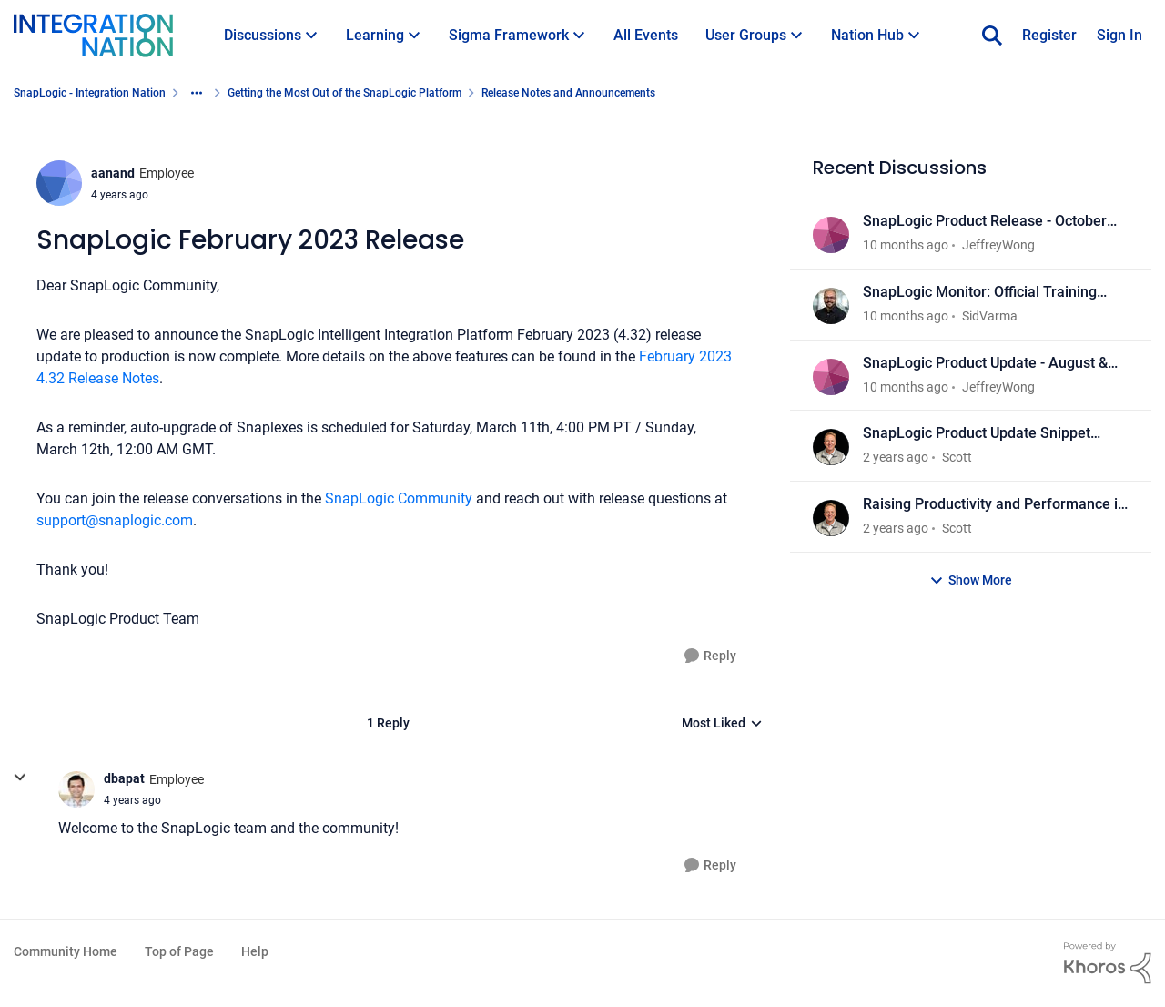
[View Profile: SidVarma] (831, 306)
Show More (970, 580)
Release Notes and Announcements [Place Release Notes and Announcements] (568, 92)
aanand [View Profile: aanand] (113, 173)
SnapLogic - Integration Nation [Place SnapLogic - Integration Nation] (90, 92)
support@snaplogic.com (114, 520)
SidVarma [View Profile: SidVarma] (990, 316)
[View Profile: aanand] (59, 183)
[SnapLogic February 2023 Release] (132, 800)
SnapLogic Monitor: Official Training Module (980, 292)
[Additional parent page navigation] (197, 93)
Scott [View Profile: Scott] (957, 457)
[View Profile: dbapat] (76, 789)
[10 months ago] (905, 245)
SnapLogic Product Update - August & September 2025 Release (985, 363)
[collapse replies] (20, 777)
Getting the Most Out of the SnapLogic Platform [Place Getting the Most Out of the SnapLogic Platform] (344, 92)
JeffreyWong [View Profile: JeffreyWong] (998, 245)
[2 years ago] (895, 457)
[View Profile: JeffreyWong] (831, 235)
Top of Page (179, 951)
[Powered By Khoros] (1107, 963)
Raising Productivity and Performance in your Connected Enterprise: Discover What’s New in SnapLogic (994, 504)
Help (254, 951)
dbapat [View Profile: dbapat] (124, 778)
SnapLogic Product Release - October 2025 (985, 221)
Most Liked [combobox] (722, 724)
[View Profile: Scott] (831, 447)
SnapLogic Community (396, 498)
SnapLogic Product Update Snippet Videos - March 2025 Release (976, 433)
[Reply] (710, 656)
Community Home (65, 951)
